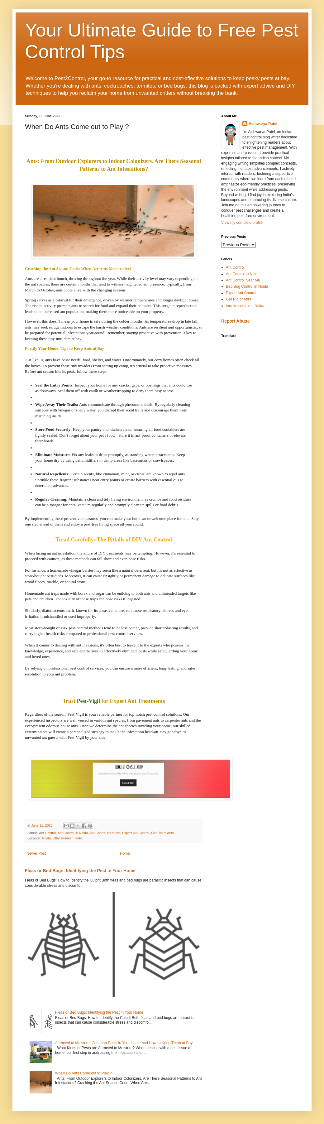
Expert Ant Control (136, 833)
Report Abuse (235, 321)
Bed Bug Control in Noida (247, 286)
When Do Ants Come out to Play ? (83, 1073)
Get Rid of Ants (162, 833)
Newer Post (36, 853)
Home (125, 853)
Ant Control (47, 833)
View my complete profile (242, 222)
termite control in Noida (245, 306)
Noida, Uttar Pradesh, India (62, 838)
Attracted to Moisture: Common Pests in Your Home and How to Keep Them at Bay (124, 1043)
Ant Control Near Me (104, 833)
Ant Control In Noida (73, 833)
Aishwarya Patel (263, 124)
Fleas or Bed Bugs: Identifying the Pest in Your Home (80, 870)
